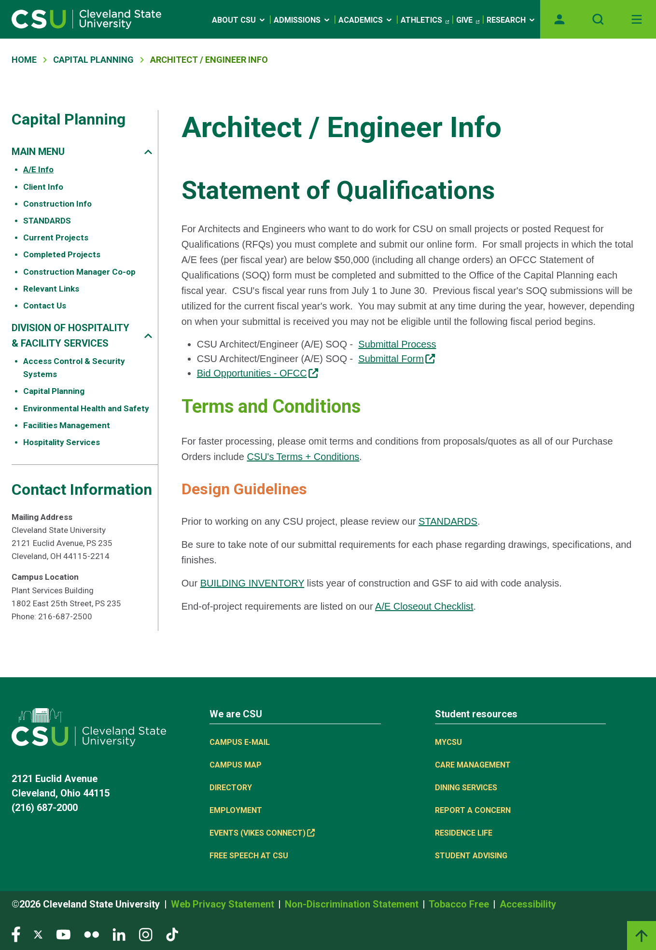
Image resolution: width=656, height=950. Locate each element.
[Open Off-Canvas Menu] (636, 19)
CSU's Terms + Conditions (303, 456)
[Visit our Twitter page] (38, 933)
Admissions (302, 20)
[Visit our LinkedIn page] (119, 933)
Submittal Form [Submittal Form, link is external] (396, 358)
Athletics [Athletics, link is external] (425, 20)
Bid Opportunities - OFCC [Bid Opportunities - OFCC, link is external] (257, 373)
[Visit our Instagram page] (146, 933)
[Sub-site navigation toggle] (148, 151)
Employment (235, 810)
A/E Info (38, 169)
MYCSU (448, 742)
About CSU (239, 20)
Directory (230, 787)
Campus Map (235, 764)
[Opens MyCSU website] (559, 19)
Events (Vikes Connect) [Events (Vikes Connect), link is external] (262, 833)
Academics (365, 20)
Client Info (43, 187)
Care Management (473, 764)
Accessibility (528, 904)
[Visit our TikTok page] (172, 933)
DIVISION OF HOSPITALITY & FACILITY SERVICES (70, 335)
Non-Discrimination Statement (353, 904)
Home (24, 60)
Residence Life (463, 833)
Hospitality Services (61, 442)
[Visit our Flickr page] (91, 933)
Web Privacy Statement (224, 904)
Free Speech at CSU (248, 855)
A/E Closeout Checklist (424, 606)
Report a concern (473, 810)
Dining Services (466, 787)
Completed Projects (61, 254)
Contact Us (44, 305)
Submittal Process (397, 344)
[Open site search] (598, 19)
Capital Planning (93, 60)
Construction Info (57, 204)
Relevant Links (51, 288)
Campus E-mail (239, 742)
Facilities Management (66, 425)
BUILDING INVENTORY (252, 583)
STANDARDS (47, 220)
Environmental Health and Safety (86, 408)
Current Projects (55, 237)
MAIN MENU (38, 151)
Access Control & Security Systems (74, 367)
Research (511, 20)
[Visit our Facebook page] (16, 933)
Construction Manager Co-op (79, 272)
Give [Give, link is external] (467, 20)
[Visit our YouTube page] (63, 933)
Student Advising (471, 855)
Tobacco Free (460, 904)
